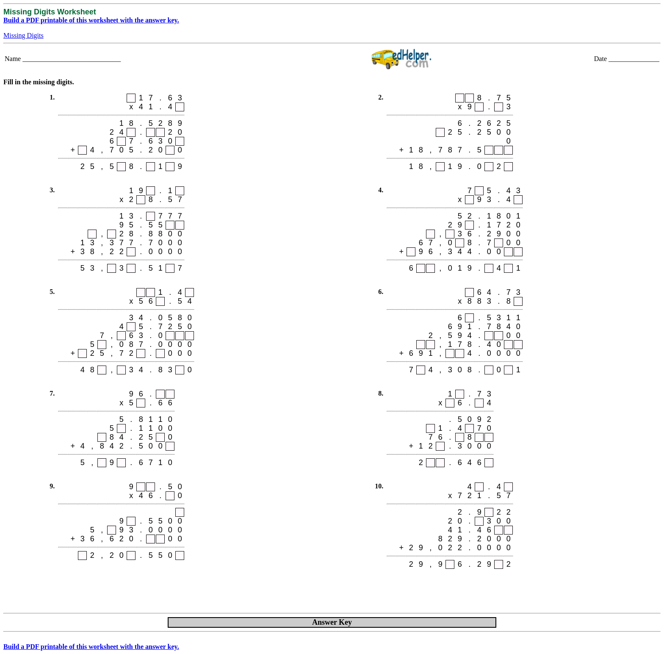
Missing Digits (23, 35)
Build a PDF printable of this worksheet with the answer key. (91, 20)
